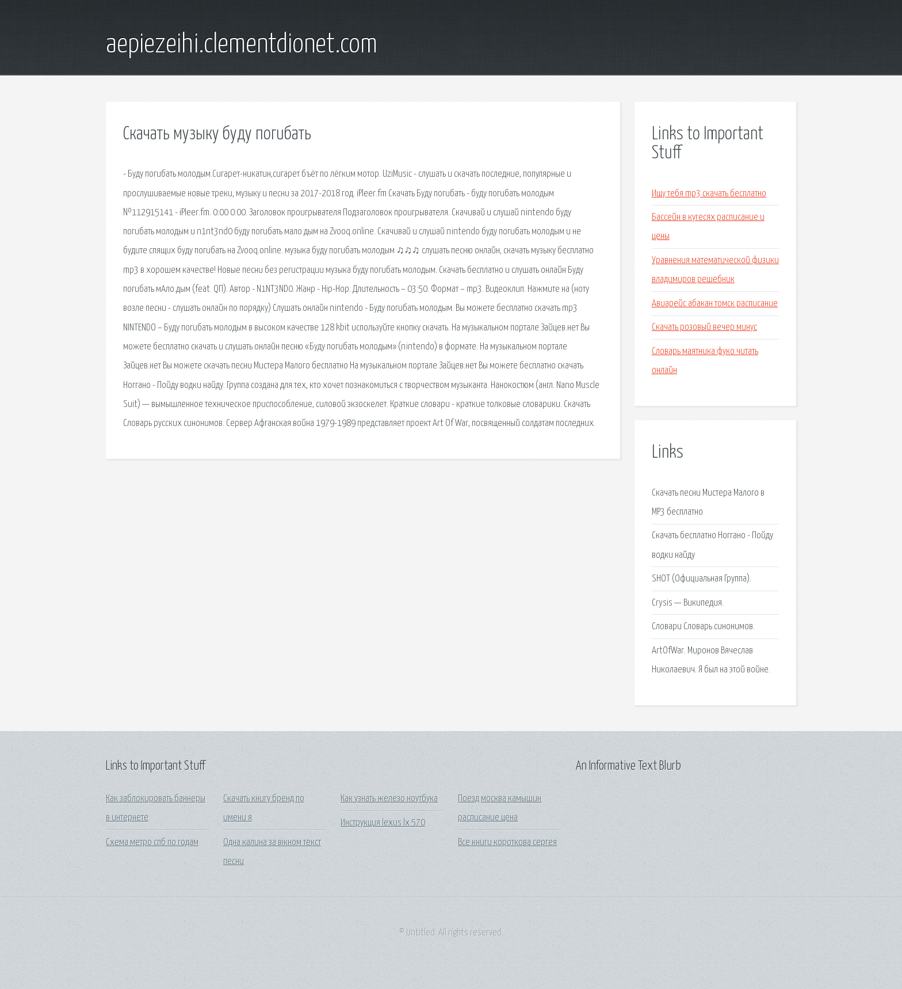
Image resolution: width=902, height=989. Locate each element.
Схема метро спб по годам (152, 842)
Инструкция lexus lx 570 (383, 823)
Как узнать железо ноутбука (389, 799)
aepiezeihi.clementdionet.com (241, 45)
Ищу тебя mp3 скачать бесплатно (709, 194)
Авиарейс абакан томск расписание (715, 304)
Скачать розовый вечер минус (704, 327)
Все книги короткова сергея (507, 842)
